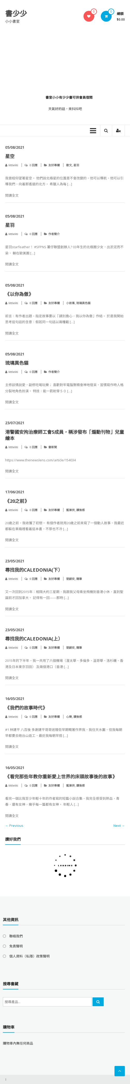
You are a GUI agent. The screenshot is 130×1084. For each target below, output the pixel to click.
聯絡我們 (16, 936)
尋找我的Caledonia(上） (34, 639)
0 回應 (33, 165)
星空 (9, 156)
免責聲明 (16, 946)
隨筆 (79, 579)
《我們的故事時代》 (26, 708)
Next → (119, 825)
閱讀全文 (12, 195)
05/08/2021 (14, 147)
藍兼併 (70, 510)
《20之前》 (17, 501)
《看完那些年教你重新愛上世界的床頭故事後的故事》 (61, 776)
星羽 (76, 165)
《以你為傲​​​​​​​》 (19, 294)
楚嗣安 (70, 579)
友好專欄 (54, 165)
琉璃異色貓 (83, 303)
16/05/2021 (14, 698)
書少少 (16, 13)
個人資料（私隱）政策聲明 (29, 956)
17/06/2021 (14, 491)
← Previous (14, 825)
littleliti (13, 165)
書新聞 (52, 447)
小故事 (70, 303)
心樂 (69, 717)
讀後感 (80, 510)
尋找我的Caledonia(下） (34, 570)
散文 (69, 165)
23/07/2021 (14, 422)
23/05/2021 (14, 560)
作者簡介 (54, 234)
